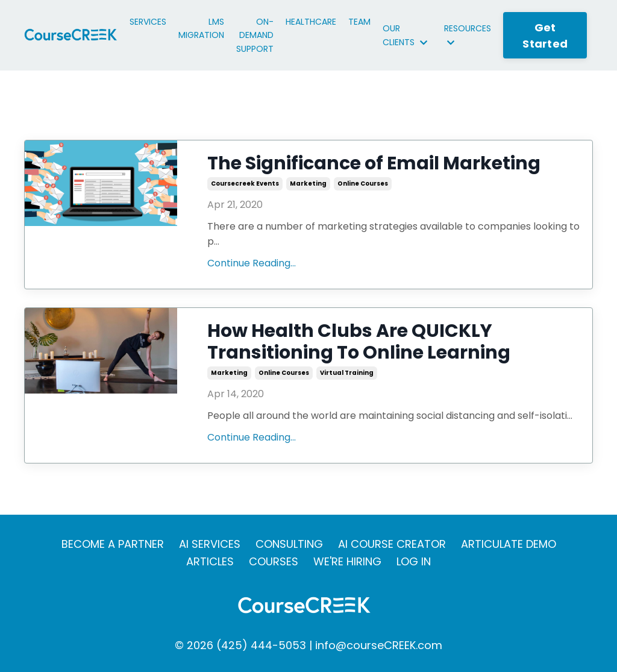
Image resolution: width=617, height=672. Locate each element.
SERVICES (148, 22)
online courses (362, 183)
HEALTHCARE (311, 22)
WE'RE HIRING (347, 561)
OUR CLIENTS (405, 35)
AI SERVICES (209, 543)
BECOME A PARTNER (112, 543)
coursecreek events (245, 183)
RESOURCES (467, 34)
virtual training (347, 372)
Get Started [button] (545, 35)
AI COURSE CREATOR (392, 543)
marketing (308, 183)
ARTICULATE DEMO (508, 543)
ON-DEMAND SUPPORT (255, 35)
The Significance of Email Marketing (373, 163)
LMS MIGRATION (201, 28)
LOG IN (413, 561)
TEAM (359, 22)
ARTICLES (210, 561)
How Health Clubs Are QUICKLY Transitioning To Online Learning (358, 341)
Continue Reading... (251, 263)
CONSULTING (289, 543)
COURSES (273, 561)
